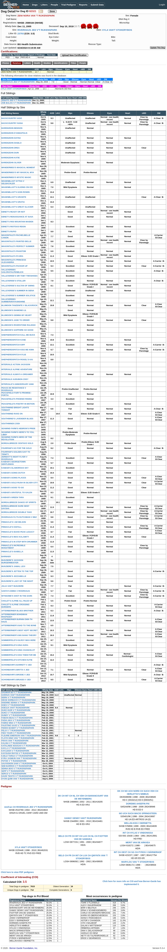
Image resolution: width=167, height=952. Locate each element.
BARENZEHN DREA (10, 148)
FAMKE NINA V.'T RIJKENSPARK (16, 723)
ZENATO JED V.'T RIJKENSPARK (16, 100)
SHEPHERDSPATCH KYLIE (13, 354)
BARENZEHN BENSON (11, 128)
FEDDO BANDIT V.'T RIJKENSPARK (17, 728)
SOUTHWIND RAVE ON (12, 414)
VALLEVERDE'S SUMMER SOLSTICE (18, 295)
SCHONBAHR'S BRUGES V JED (16, 679)
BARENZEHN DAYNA (11, 138)
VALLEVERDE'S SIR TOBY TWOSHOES (19, 276)
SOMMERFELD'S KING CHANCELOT (18, 650)
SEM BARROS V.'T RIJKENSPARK (17, 766)
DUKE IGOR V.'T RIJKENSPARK (15, 710)
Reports (83, 4)
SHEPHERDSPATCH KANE (13, 340)
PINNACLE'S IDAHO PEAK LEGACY (17, 532)
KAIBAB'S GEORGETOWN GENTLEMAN (13, 463)
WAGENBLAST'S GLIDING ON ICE (17, 187)
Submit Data (97, 4)
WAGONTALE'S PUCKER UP (14, 266)
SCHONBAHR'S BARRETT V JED (16, 665)
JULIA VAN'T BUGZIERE (12, 586)
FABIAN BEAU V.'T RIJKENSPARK (17, 718)
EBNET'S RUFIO (8, 231)
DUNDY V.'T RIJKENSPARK (13, 715)
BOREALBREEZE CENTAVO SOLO (17, 443)
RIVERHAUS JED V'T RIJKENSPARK (37, 30)
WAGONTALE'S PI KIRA (12, 256)
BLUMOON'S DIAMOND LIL (13, 310)
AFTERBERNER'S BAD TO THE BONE (18, 625)
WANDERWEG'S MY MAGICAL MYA (17, 172)
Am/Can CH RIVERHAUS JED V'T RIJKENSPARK (28, 807)
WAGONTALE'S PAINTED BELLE (16, 241)
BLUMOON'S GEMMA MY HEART (16, 315)
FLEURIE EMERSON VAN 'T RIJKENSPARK (21, 735)
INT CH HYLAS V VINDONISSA (138, 833)
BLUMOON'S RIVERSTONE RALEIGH (18, 325)
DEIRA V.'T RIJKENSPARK (13, 697)
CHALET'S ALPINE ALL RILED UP (16, 601)
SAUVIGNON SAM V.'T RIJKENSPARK (18, 763)
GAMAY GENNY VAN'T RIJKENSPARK (83, 818)
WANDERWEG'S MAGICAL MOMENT (18, 167)
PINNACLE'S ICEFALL (11, 527)
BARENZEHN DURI (10, 153)
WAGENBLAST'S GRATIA (13, 202)
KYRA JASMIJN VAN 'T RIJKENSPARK (19, 758)
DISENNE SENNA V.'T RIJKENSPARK (18, 702)
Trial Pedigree (68, 4)
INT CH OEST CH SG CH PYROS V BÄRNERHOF (138, 852)
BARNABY (6, 556)
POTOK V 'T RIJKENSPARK (14, 761)
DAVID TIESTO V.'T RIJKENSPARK (17, 776)
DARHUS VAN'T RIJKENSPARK (15, 695)
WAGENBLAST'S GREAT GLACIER (17, 207)
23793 (20, 33)
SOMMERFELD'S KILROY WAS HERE (18, 640)
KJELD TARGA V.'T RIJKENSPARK (17, 756)
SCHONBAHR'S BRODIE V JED (15, 675)
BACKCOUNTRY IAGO (11, 118)
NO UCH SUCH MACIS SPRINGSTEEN (138, 813)
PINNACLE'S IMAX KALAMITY (15, 537)
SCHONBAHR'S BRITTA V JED (15, 670)
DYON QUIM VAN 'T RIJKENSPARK (17, 779)
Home (26, 4)
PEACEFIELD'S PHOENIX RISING (16, 399)
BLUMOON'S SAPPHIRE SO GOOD (17, 330)
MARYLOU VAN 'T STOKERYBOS (137, 862)
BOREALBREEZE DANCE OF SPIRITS (18, 502)
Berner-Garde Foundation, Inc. (24, 948)
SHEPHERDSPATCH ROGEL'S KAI (17, 359)
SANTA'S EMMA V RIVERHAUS (15, 591)
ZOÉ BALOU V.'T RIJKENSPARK (16, 103)
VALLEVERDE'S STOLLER (13, 281)
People (54, 4)
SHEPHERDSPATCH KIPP (13, 345)
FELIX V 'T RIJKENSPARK (13, 730)
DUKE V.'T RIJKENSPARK (13, 713)
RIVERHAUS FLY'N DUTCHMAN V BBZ (19, 517)
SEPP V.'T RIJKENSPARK (13, 771)
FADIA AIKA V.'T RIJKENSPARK (15, 720)
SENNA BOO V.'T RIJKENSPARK (16, 768)
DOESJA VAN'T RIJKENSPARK (15, 708)
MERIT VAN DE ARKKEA (138, 842)
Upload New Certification (74, 55)
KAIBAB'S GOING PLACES (13, 478)
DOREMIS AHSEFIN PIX (138, 803)
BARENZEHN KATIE (10, 158)
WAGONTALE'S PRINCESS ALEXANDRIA (13, 261)
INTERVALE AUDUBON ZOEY (14, 379)
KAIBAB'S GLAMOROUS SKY (15, 468)
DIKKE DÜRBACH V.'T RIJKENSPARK (18, 700)
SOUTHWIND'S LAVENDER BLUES (17, 419)
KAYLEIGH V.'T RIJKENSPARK (15, 751)
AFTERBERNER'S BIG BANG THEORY (19, 635)
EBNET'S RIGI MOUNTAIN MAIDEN (17, 222)
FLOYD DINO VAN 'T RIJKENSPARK (17, 738)
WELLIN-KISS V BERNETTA (137, 823)
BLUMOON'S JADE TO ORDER (15, 320)
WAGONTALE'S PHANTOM (13, 251)
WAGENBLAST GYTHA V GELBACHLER (12, 182)
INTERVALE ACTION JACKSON (15, 364)
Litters (44, 4)
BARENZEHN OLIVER (11, 162)
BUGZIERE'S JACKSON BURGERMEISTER (12, 561)
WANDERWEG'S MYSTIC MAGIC (16, 177)
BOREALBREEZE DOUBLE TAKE (16, 512)
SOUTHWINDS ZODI (10, 423)
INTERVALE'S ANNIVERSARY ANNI (17, 384)
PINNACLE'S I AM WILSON (13, 522)
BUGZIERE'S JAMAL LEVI (13, 566)
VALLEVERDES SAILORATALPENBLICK (12, 271)
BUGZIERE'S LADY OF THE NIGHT (17, 581)
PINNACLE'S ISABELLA (12, 551)
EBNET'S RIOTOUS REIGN (13, 226)
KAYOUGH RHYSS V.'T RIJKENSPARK (18, 753)
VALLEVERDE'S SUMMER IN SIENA (17, 290)
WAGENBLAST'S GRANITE (13, 197)
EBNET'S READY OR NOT (13, 212)
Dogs (35, 4)
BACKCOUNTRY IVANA (12, 123)
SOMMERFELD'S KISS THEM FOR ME (18, 655)
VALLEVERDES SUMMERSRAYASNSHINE (13, 300)
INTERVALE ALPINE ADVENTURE (16, 369)
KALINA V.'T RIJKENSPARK (14, 743)
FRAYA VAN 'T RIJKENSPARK (15, 741)
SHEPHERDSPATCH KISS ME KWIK (17, 350)
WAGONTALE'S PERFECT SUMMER (17, 246)
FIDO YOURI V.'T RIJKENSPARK (16, 733)
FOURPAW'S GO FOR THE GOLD (16, 448)
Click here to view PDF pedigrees (17, 872)
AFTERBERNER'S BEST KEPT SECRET (19, 630)
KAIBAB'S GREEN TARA (12, 497)
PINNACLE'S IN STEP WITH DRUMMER (19, 542)
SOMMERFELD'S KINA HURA (14, 645)
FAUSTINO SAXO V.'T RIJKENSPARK (18, 725)
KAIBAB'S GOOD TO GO (12, 487)
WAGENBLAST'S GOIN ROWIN (15, 192)
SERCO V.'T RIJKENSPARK (13, 773)
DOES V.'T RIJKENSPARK (13, 705)
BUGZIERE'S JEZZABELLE (13, 576)
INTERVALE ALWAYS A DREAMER (17, 374)
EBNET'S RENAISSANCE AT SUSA (17, 217)
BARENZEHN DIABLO (11, 143)
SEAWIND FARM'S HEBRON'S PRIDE (18, 428)
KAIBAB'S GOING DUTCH (13, 473)
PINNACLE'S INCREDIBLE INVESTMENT (13, 546)
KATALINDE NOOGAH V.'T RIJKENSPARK (20, 746)
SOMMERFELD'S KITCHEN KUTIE (16, 660)
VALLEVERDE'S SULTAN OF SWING (17, 286)
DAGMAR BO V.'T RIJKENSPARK (16, 692)
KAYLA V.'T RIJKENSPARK (13, 748)
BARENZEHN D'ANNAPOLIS (14, 133)
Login (162, 4)
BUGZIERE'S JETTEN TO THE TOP (17, 571)
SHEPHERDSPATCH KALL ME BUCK (18, 335)
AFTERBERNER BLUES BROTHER (17, 611)
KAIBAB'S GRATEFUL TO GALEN (16, 492)
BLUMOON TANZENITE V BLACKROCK (19, 305)
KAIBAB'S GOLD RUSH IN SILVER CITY (19, 483)
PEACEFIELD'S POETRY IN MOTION (18, 404)
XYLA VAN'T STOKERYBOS (117, 30)
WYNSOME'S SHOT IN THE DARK (16, 596)
